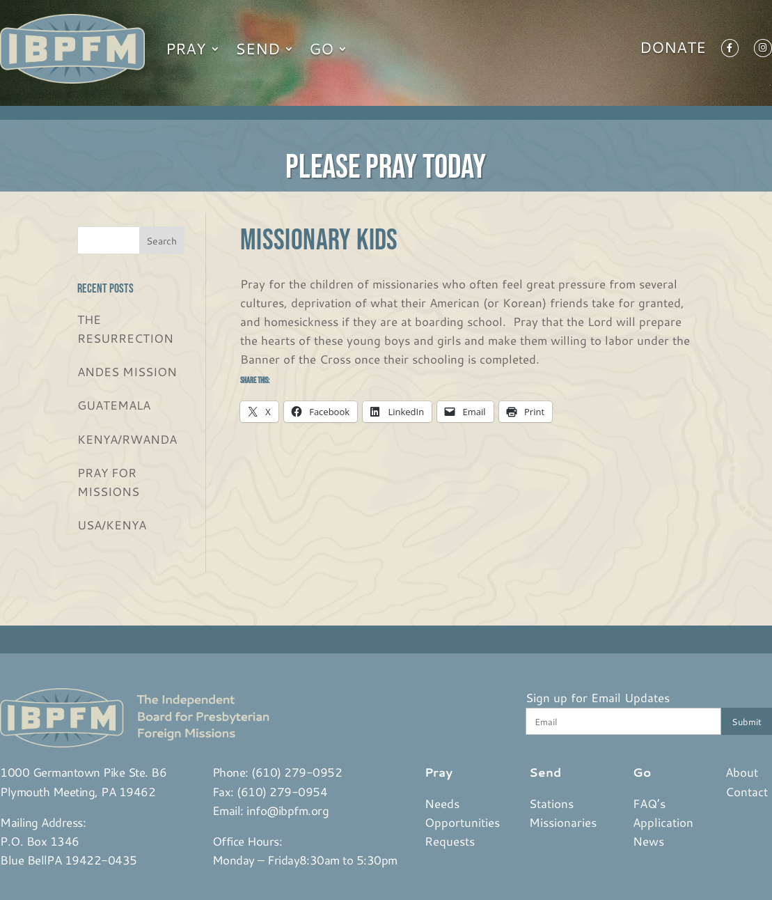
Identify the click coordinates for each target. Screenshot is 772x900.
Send (257, 48)
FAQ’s (649, 803)
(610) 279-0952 (296, 771)
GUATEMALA (113, 404)
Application (663, 822)
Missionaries (563, 822)
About (741, 771)
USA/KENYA (111, 524)
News (648, 840)
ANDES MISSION (127, 371)
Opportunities (462, 822)
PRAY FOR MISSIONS (108, 481)
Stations (551, 803)
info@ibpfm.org (287, 810)
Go (321, 48)
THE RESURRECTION (125, 328)
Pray (186, 48)
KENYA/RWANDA (127, 438)
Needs (442, 803)
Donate (673, 50)
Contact (746, 791)
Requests (450, 840)
